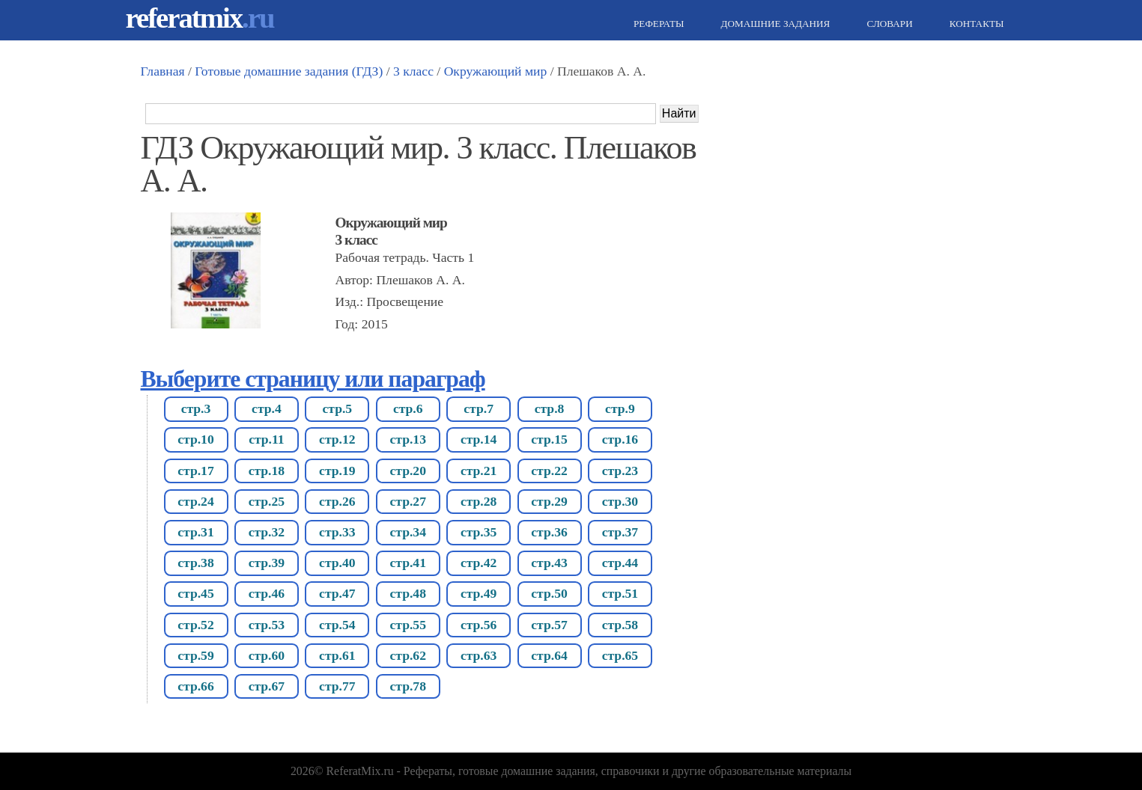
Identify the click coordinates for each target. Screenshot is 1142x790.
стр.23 (620, 470)
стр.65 (620, 655)
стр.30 (620, 501)
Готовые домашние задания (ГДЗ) (289, 71)
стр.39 (267, 562)
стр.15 (549, 439)
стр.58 (620, 624)
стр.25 (267, 501)
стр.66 (195, 686)
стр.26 (337, 501)
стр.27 (407, 501)
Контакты (975, 23)
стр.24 (195, 501)
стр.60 (267, 655)
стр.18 (267, 470)
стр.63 (478, 655)
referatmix (200, 17)
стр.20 (407, 470)
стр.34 (407, 531)
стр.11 (266, 439)
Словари (887, 23)
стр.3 (196, 408)
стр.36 (549, 531)
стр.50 (549, 593)
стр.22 (549, 470)
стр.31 (195, 531)
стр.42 (478, 562)
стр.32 (267, 531)
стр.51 (620, 593)
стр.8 (550, 408)
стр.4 (267, 408)
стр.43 (549, 562)
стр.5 (337, 408)
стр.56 (478, 624)
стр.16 (620, 439)
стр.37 (620, 531)
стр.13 (407, 439)
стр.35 (478, 531)
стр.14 (478, 439)
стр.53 (267, 624)
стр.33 (337, 531)
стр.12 (337, 439)
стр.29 (549, 501)
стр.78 (407, 686)
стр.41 (407, 562)
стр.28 (478, 501)
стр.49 (478, 593)
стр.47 (337, 593)
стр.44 (620, 562)
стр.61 (337, 655)
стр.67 (267, 686)
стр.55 (407, 624)
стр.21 (478, 470)
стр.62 (407, 655)
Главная (163, 71)
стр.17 (195, 470)
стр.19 (337, 470)
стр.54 (337, 624)
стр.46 (267, 593)
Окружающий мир (495, 71)
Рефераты (657, 23)
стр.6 (408, 408)
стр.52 (195, 624)
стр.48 (407, 593)
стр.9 (620, 408)
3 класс (413, 71)
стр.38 (195, 562)
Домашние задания (773, 23)
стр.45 (195, 593)
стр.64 (549, 655)
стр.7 (478, 408)
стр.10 (195, 439)
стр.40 (337, 562)
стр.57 (549, 624)
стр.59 (195, 655)
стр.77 (337, 686)
